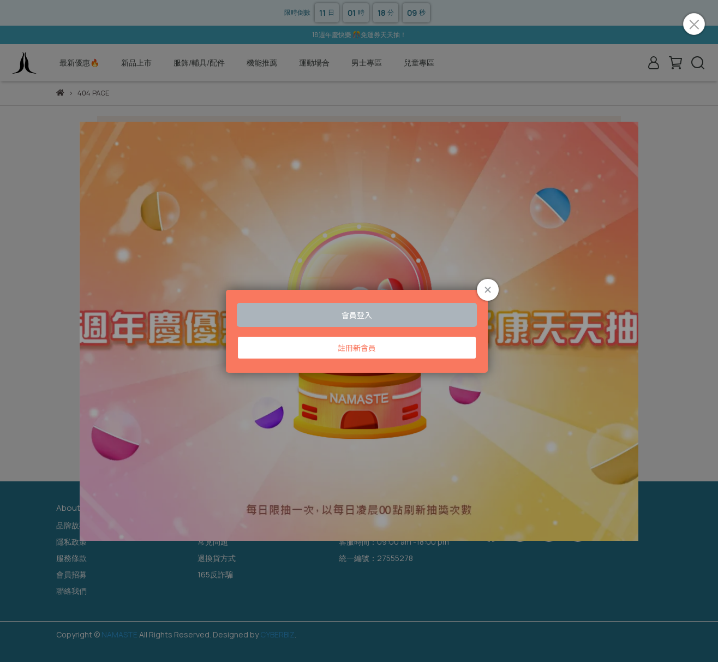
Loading (359, 331)
